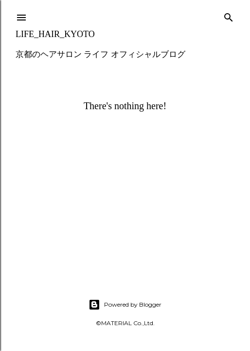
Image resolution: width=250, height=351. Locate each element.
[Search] (228, 15)
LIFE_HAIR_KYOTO (55, 34)
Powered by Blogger (125, 305)
